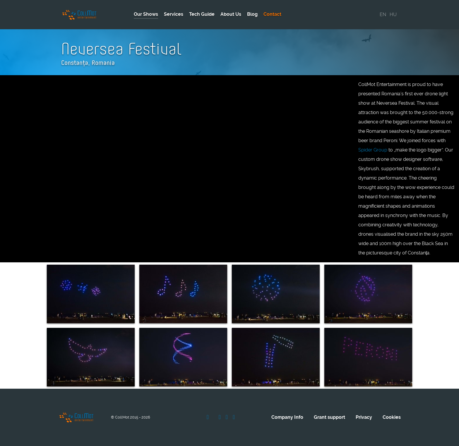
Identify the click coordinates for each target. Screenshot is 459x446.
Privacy (364, 417)
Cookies (392, 417)
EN (383, 14)
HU (393, 14)
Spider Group (372, 150)
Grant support (329, 417)
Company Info (287, 417)
